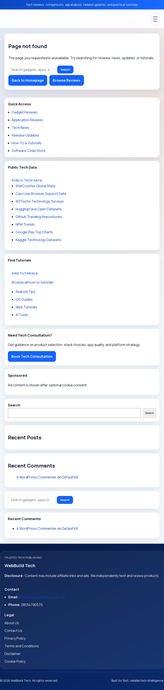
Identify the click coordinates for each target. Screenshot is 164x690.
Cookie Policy (15, 661)
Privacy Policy (15, 638)
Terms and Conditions (21, 646)
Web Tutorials (26, 307)
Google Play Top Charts (34, 232)
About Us (11, 623)
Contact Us (13, 630)
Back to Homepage (28, 80)
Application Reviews (27, 120)
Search (65, 69)
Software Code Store (28, 150)
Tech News (20, 127)
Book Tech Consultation (32, 356)
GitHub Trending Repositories (39, 216)
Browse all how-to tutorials (33, 282)
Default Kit (70, 477)
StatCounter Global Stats (35, 186)
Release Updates (25, 135)
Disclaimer (12, 653)
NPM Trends (25, 224)
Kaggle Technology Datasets (38, 239)
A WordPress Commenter (36, 477)
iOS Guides (24, 299)
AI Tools (22, 314)
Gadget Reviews (25, 112)
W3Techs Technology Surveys (40, 201)
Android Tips (25, 291)
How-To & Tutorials (27, 143)
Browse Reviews (67, 80)
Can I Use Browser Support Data (41, 193)
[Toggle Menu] (155, 19)
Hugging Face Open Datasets (39, 209)
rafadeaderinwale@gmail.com (42, 597)
